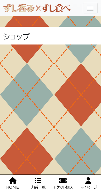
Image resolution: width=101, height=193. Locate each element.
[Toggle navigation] (90, 8)
